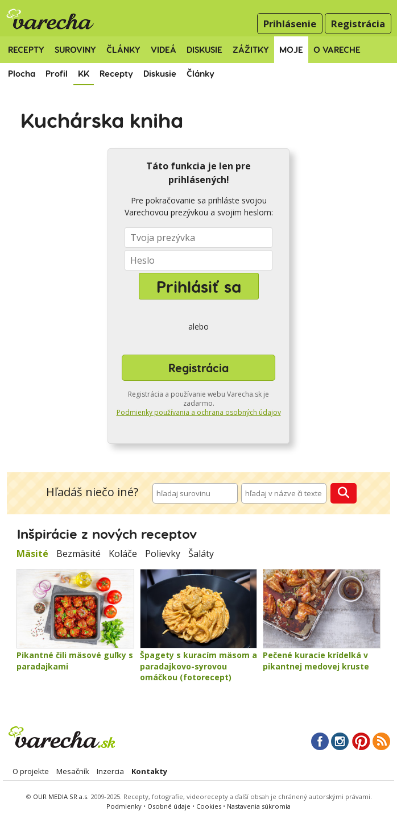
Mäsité (32, 553)
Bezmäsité (78, 553)
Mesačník (72, 771)
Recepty (26, 49)
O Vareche (337, 49)
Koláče (123, 553)
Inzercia (110, 771)
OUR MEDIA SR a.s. (61, 796)
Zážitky (251, 49)
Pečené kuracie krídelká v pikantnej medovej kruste (316, 661)
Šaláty (201, 553)
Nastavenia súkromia (259, 806)
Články (123, 49)
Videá (163, 49)
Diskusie (204, 49)
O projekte (31, 771)
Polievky (162, 553)
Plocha (21, 73)
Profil (57, 73)
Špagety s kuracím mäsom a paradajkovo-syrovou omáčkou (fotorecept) (198, 666)
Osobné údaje (169, 806)
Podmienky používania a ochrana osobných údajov (199, 412)
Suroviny (75, 49)
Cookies (208, 806)
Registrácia (358, 23)
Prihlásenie (289, 23)
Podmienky (124, 806)
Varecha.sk (61, 737)
